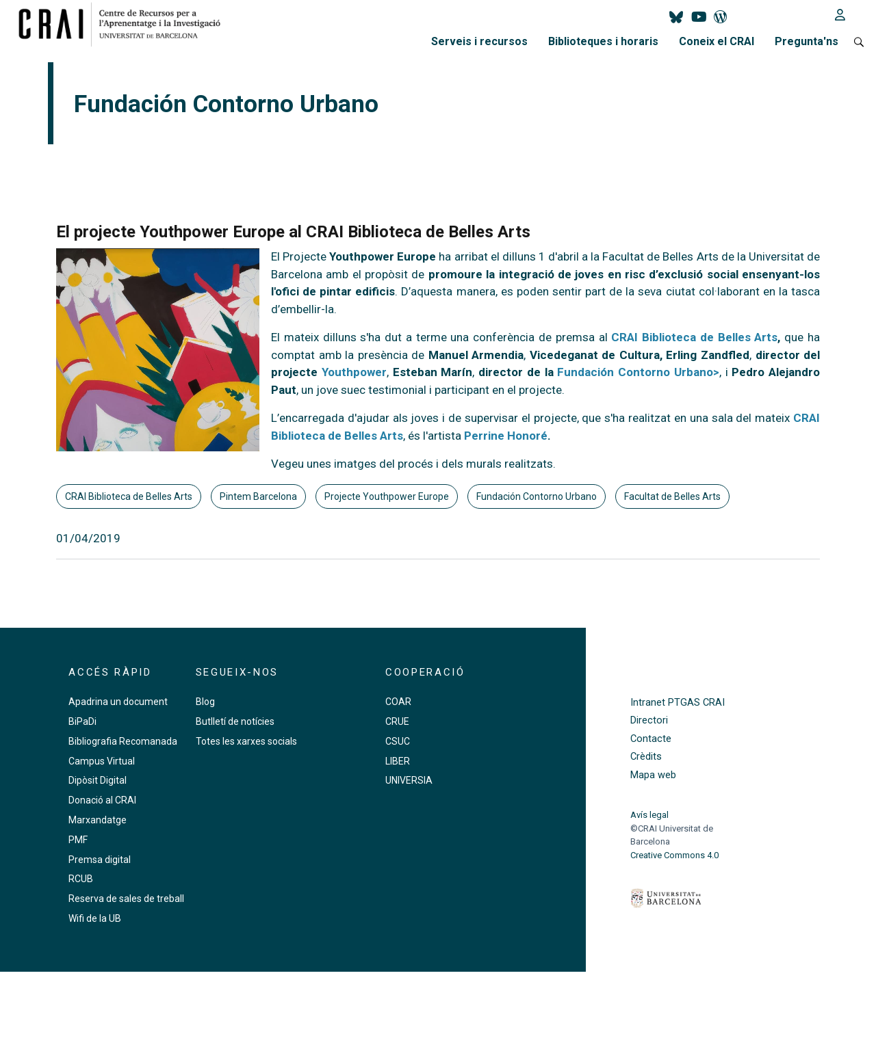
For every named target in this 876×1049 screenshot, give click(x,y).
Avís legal (649, 815)
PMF (78, 839)
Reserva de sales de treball (126, 898)
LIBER (397, 761)
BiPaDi (82, 721)
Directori (649, 720)
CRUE (397, 721)
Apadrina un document (118, 701)
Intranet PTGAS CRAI (677, 702)
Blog (205, 701)
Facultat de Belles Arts (672, 496)
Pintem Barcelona (258, 496)
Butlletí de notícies (235, 721)
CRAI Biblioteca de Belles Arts (694, 337)
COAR (398, 701)
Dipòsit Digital (97, 780)
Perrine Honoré (506, 435)
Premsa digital (99, 859)
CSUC (397, 741)
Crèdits (646, 756)
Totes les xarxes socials (246, 741)
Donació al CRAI (102, 800)
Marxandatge (97, 819)
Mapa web (653, 775)
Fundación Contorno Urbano (536, 496)
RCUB (80, 878)
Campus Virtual (101, 761)
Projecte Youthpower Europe (386, 496)
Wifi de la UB (94, 918)
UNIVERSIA (409, 780)
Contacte (650, 739)
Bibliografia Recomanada (122, 741)
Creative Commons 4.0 (674, 855)
